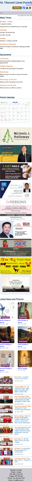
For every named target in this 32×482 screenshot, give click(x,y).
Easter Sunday (22, 368)
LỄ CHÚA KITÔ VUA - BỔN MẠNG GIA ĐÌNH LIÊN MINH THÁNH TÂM (22, 389)
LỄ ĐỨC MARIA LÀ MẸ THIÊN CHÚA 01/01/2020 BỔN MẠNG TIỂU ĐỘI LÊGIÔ (22, 431)
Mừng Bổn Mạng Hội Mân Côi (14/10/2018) (22, 450)
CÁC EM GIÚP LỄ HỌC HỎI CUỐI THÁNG (22, 440)
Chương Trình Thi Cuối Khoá (21, 378)
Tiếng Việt (28, 5)
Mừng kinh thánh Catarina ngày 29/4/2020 (22, 409)
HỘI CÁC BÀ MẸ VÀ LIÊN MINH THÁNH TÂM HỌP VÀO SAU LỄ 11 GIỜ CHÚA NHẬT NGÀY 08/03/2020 (22, 419)
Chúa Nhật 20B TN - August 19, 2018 (23, 460)
